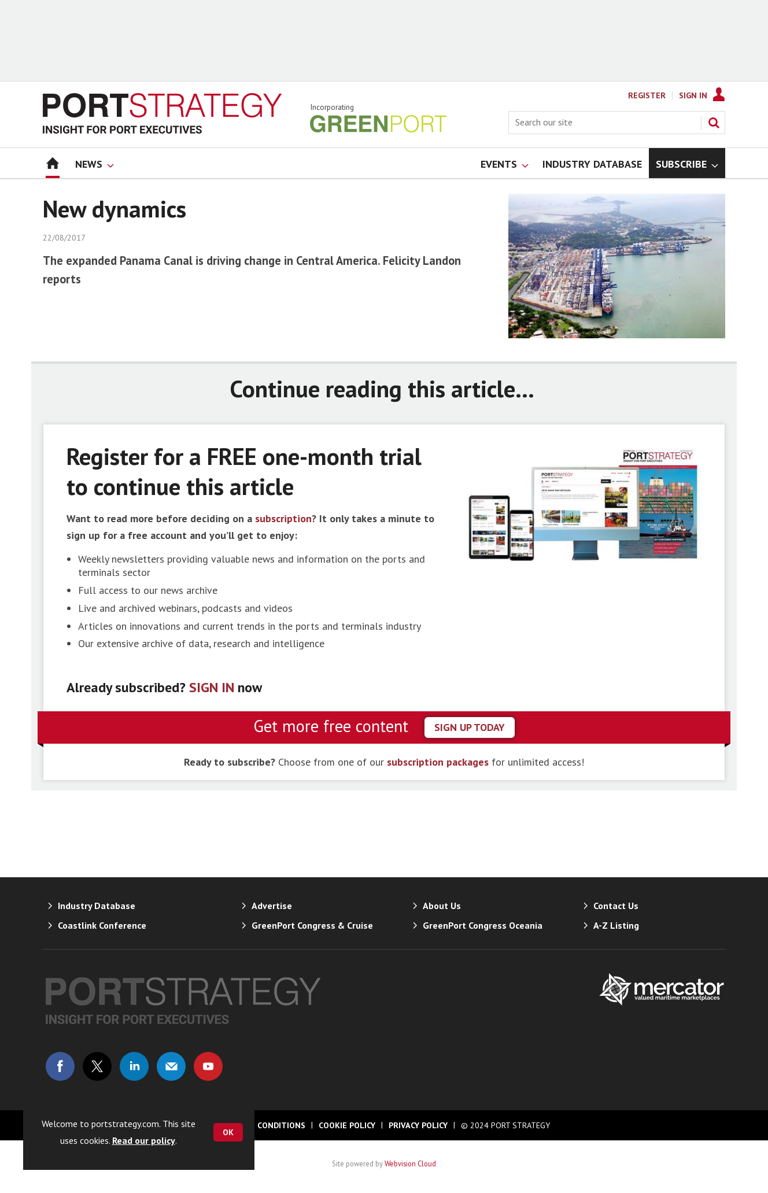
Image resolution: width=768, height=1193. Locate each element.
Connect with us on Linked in (134, 1066)
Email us (171, 1066)
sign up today (469, 727)
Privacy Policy (418, 1125)
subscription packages (438, 762)
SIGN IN (211, 687)
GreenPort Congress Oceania (482, 925)
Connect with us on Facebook (60, 1066)
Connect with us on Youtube (208, 1066)
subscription (283, 518)
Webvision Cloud (410, 1163)
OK (228, 1132)
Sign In (693, 95)
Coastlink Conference (102, 925)
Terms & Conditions (262, 1125)
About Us (442, 905)
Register (647, 95)
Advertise (272, 905)
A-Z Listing (616, 925)
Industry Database (96, 905)
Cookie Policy (347, 1125)
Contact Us (615, 905)
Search (713, 122)
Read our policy (143, 1140)
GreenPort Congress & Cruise (312, 925)
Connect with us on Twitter (97, 1066)
